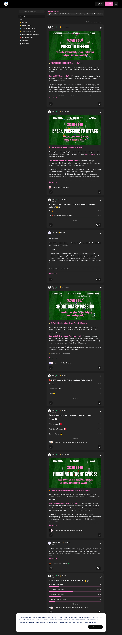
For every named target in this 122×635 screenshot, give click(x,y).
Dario (53, 27)
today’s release (90, 154)
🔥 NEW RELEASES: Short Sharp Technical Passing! (68, 323)
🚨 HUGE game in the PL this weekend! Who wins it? (70, 380)
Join (109, 4)
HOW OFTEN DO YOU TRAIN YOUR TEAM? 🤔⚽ (69, 578)
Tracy (54, 232)
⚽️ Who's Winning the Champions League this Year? (71, 415)
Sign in (99, 4)
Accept (95, 627)
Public (22, 19)
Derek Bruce (56, 542)
